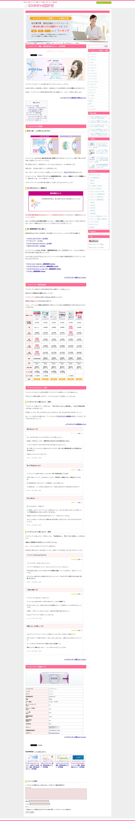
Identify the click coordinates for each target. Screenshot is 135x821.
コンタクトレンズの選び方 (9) (96, 197)
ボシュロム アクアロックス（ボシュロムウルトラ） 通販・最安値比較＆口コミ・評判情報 (98, 145)
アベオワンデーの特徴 (32, 106)
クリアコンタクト (93, 73)
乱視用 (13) (92, 210)
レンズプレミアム (93, 87)
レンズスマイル (92, 109)
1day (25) (92, 202)
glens (90, 103)
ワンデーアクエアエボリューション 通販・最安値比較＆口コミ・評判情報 (78, 761)
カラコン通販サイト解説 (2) (95, 185)
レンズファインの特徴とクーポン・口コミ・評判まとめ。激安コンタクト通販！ (98, 121)
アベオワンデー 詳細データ (33, 120)
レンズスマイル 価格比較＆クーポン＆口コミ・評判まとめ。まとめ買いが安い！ (98, 130)
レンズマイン (92, 98)
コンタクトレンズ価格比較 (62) (96, 199)
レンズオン (91, 62)
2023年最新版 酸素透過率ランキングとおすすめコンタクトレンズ (102, 166)
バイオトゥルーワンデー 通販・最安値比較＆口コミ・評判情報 (63, 761)
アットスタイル (92, 54)
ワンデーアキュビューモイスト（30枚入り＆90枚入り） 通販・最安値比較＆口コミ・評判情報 (33, 762)
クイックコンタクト (93, 81)
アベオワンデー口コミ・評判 (34, 114)
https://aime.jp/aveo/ (54, 733)
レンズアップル (92, 65)
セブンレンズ (92, 92)
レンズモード (92, 70)
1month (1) (92, 205)
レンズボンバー (92, 67)
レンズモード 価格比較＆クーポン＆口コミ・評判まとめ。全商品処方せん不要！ (98, 134)
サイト (27, 806)
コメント (28, 787)
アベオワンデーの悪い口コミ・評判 (37, 116)
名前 (27, 801)
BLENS (90, 101)
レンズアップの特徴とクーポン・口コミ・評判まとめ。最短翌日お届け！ (98, 117)
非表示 (37, 102)
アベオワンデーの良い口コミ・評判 (37, 118)
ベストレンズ (92, 90)
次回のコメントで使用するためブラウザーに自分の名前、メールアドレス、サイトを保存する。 (49, 809)
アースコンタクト (93, 78)
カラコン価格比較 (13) (94, 177)
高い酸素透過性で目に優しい (35, 111)
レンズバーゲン (92, 84)
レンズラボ (91, 106)
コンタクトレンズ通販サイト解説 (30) (98, 219)
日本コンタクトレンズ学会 (96, 247)
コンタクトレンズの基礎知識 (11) (97, 194)
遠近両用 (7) (93, 213)
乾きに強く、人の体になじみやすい (37, 107)
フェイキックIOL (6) (93, 221)
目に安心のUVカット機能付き (36, 109)
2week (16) (92, 208)
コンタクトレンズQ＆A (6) (95, 188)
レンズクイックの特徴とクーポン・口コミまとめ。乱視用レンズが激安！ (98, 125)
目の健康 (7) (92, 227)
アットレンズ (92, 56)
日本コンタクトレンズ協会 (96, 244)
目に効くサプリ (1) (93, 224)
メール (27, 804)
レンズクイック (92, 59)
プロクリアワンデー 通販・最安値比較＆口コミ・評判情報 (48, 761)
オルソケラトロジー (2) (94, 174)
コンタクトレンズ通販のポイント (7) (97, 216)
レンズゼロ (91, 95)
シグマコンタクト (93, 76)
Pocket (40, 55)
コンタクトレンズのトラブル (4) (96, 191)
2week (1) (92, 183)
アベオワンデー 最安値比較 (33, 112)
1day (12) (92, 180)
